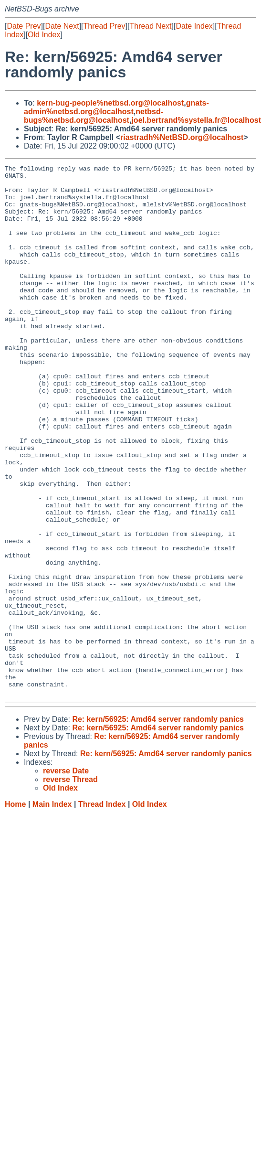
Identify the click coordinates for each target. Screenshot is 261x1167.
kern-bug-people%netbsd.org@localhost (110, 103)
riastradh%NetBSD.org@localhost (181, 137)
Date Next (62, 26)
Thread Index (102, 910)
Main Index (52, 910)
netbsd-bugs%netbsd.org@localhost (93, 115)
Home (15, 910)
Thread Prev (104, 26)
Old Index (44, 35)
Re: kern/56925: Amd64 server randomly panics (158, 825)
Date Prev (24, 26)
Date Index (194, 26)
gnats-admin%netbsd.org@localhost (116, 107)
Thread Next (150, 26)
